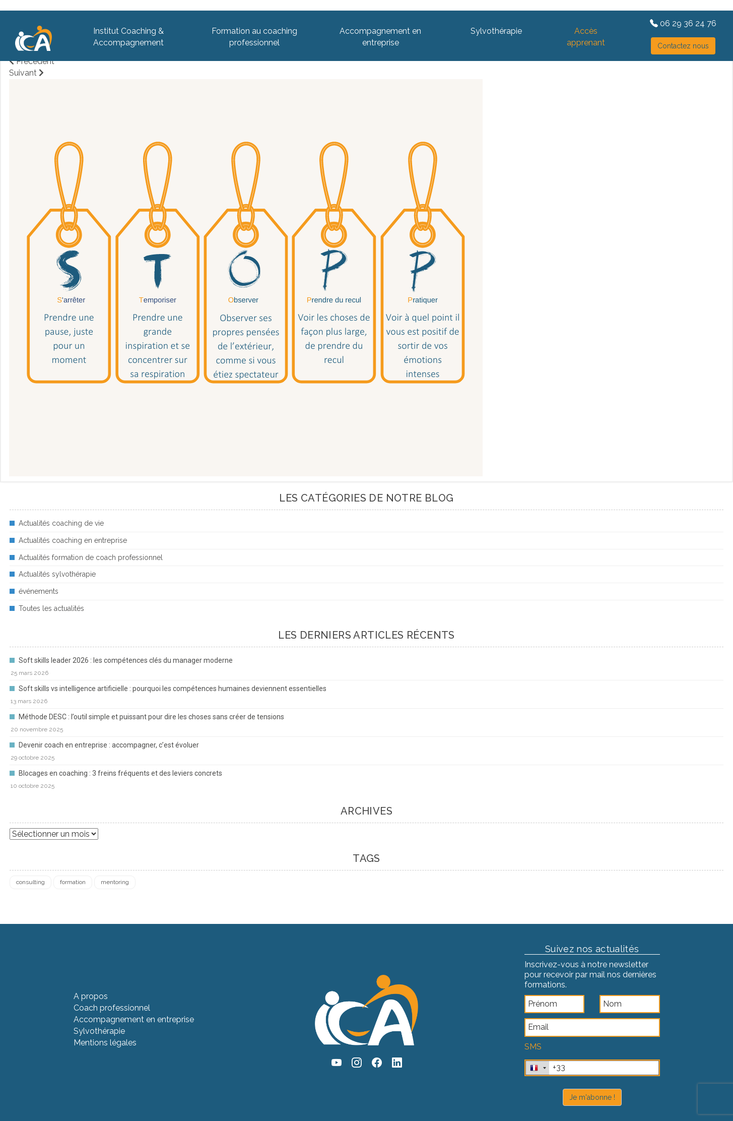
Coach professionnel (112, 1008)
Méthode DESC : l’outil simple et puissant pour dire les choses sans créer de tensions (151, 717)
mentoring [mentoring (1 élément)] (115, 882)
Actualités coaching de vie (61, 523)
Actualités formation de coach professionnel (91, 557)
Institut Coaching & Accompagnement (128, 36)
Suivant (26, 73)
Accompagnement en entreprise (380, 36)
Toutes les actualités (51, 608)
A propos (91, 996)
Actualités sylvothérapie (57, 574)
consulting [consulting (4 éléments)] (30, 882)
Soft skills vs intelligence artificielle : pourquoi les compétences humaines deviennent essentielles (172, 688)
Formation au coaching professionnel (254, 36)
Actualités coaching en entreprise (73, 540)
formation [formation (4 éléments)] (73, 882)
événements (38, 591)
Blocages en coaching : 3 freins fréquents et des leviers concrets (120, 773)
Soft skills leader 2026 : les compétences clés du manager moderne (126, 660)
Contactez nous (683, 46)
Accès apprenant (586, 36)
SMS (533, 1046)
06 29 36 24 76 (683, 23)
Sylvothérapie (496, 31)
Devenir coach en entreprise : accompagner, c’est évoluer (109, 745)
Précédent (31, 61)
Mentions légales (105, 1042)
